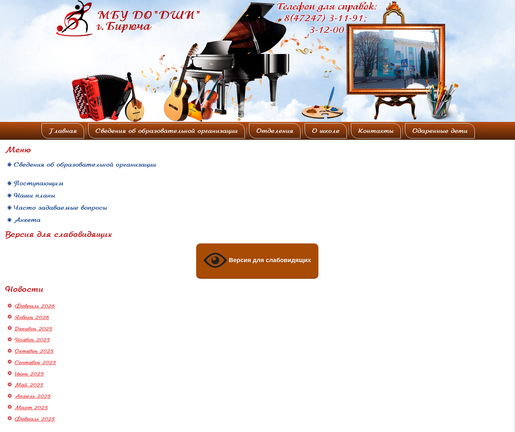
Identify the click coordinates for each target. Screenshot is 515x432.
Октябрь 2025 (34, 351)
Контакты (376, 131)
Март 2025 (31, 407)
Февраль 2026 (35, 306)
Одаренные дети (439, 131)
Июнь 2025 (29, 374)
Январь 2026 (32, 317)
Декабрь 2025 (33, 329)
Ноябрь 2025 (32, 340)
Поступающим (39, 183)
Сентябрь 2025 (35, 362)
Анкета (27, 220)
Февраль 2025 (35, 419)
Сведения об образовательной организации (166, 131)
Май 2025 (29, 385)
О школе (326, 131)
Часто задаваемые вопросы (60, 207)
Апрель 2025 (33, 396)
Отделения (274, 131)
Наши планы (34, 195)
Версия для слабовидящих (257, 260)
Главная (63, 131)
